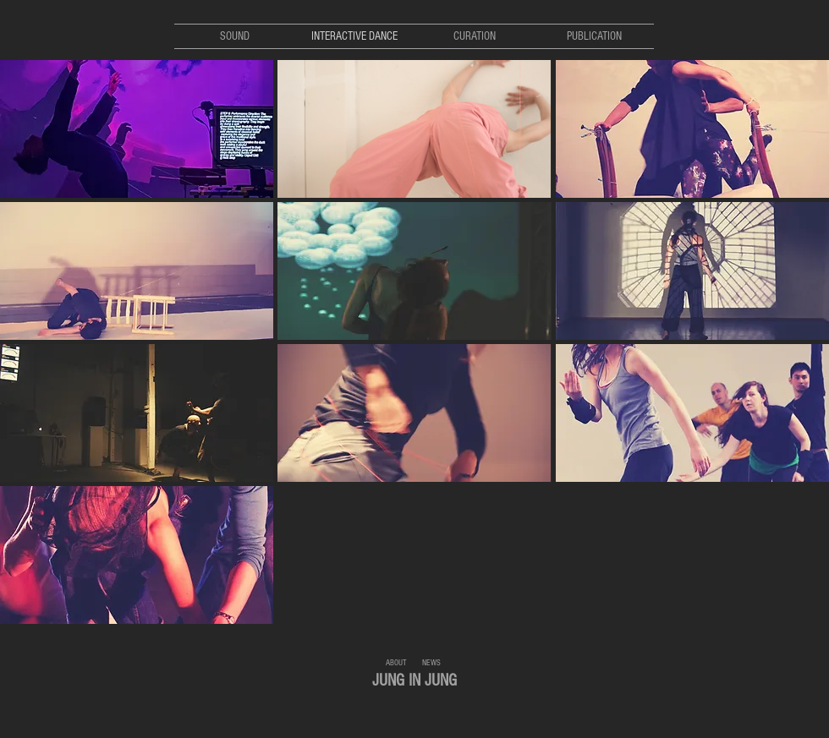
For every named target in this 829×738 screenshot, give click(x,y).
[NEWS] (431, 662)
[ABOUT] (396, 662)
